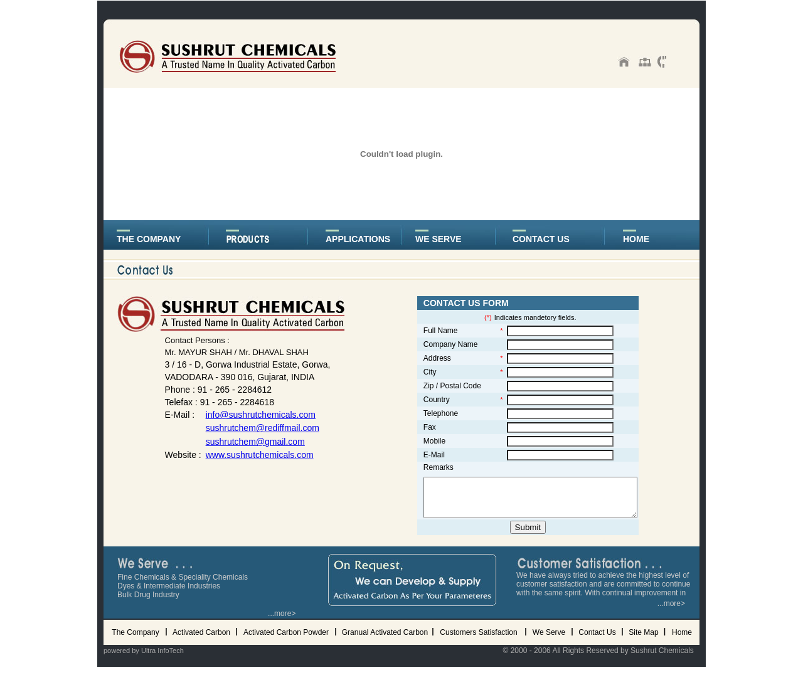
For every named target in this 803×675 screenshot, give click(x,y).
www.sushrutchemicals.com (252, 455)
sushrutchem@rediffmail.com (254, 428)
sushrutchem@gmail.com (247, 442)
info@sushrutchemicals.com (252, 415)
